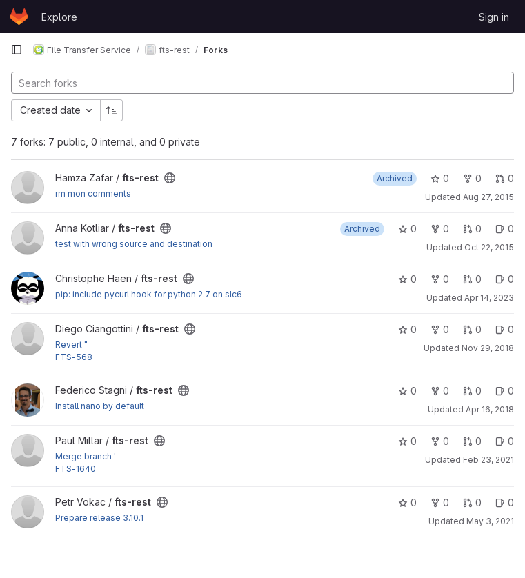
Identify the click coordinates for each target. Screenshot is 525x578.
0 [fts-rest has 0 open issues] (504, 229)
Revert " (71, 344)
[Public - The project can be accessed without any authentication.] (169, 177)
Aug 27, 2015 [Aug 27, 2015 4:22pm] (488, 197)
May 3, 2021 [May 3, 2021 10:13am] (490, 521)
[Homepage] (19, 17)
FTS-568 (73, 357)
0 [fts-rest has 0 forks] (472, 178)
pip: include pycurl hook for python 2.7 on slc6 (148, 294)
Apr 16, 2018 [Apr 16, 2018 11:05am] (490, 409)
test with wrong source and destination (133, 244)
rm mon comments (93, 193)
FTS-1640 (75, 469)
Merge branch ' (85, 456)
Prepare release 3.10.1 (99, 517)
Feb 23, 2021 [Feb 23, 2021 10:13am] (488, 460)
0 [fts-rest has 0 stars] (439, 178)
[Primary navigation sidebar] (17, 50)
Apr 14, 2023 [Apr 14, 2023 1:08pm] (489, 297)
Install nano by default (99, 406)
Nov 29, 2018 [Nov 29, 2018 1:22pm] (488, 348)
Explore (59, 17)
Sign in (494, 17)
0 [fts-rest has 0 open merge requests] (504, 178)
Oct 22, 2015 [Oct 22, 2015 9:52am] (489, 247)
